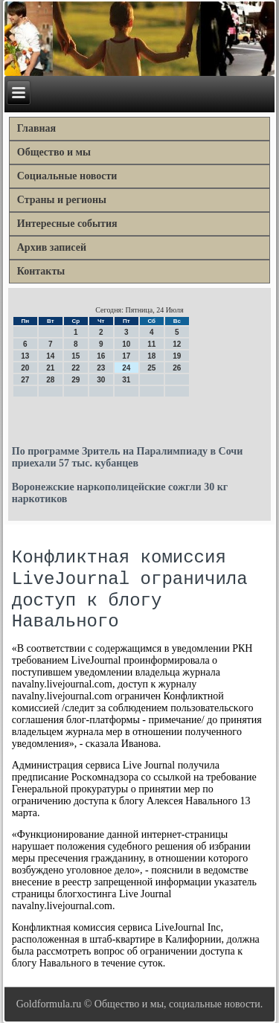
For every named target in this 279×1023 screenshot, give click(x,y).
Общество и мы (54, 152)
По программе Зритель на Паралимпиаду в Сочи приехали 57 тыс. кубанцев (127, 457)
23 (101, 368)
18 (151, 356)
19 (177, 356)
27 (25, 380)
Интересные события (67, 223)
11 (151, 344)
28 (50, 380)
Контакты (41, 271)
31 (126, 380)
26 (177, 368)
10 (126, 344)
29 (75, 380)
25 (151, 368)
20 (25, 368)
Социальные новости (67, 176)
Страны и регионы (61, 199)
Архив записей (51, 247)
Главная (36, 128)
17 (126, 356)
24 (126, 368)
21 (50, 368)
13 (25, 356)
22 (75, 368)
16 (101, 356)
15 (75, 356)
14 (50, 356)
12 (177, 344)
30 (101, 380)
